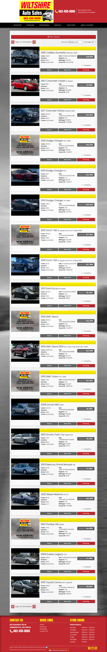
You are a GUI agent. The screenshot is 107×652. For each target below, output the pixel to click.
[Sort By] (75, 42)
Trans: (43, 62)
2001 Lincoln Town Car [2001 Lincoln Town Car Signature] (57, 434)
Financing (86, 70)
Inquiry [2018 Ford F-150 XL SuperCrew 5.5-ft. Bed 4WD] (49, 277)
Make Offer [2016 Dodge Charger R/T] (67, 189)
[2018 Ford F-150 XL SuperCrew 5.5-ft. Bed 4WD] (25, 265)
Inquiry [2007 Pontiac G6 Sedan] (49, 543)
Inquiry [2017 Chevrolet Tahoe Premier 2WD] (49, 129)
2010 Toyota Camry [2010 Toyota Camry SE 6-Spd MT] (56, 582)
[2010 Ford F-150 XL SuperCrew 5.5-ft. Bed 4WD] (25, 235)
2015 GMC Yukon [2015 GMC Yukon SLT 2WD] (53, 376)
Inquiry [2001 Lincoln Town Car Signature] (49, 453)
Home (42, 625)
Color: (43, 56)
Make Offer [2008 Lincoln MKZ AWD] (67, 423)
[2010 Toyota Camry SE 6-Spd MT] (25, 587)
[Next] (34, 42)
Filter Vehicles (53, 37)
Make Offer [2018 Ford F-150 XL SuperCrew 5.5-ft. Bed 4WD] (67, 277)
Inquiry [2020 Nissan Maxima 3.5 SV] (49, 513)
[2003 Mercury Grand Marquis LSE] (25, 469)
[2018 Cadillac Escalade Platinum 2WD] (25, 57)
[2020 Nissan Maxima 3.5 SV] (25, 499)
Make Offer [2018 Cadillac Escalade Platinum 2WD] (67, 70)
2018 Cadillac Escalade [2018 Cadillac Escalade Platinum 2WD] (59, 52)
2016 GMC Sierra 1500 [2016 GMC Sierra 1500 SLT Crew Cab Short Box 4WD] (64, 346)
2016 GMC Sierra (49, 316)
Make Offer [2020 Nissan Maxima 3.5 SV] (67, 513)
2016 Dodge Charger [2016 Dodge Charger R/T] (53, 170)
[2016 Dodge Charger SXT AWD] (25, 145)
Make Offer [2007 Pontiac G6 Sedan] (67, 543)
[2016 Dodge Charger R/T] (25, 175)
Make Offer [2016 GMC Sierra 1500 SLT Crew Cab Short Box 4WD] (67, 365)
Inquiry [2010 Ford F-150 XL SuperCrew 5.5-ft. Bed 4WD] (49, 249)
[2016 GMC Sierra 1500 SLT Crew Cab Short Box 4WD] (25, 351)
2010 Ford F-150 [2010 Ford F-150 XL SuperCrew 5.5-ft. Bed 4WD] (61, 230)
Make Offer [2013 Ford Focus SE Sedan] (67, 305)
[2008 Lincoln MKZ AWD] (25, 409)
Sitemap (32, 647)
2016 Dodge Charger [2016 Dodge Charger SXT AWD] (56, 140)
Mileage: (62, 60)
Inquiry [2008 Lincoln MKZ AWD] (49, 423)
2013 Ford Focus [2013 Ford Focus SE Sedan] (53, 288)
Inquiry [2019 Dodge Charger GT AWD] (49, 219)
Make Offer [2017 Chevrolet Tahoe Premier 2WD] (67, 129)
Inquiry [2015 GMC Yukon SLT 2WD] (49, 393)
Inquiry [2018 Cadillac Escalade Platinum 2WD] (49, 70)
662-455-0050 (67, 11)
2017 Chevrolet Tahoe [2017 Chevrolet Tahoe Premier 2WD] (58, 110)
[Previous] (12, 42)
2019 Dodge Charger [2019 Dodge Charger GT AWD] (55, 200)
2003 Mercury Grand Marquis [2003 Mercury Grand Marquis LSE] (58, 464)
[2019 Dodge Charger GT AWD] (25, 205)
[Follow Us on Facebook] (89, 648)
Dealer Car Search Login (15, 647)
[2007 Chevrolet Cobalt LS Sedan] (25, 85)
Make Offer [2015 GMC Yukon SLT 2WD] (67, 393)
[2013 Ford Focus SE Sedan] (25, 293)
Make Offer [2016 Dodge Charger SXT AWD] (67, 159)
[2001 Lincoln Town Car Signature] (25, 439)
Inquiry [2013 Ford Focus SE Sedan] (49, 305)
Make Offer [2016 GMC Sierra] (67, 335)
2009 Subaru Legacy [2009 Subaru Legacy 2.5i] (53, 554)
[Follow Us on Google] (96, 648)
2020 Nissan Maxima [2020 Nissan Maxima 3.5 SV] (54, 494)
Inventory (43, 627)
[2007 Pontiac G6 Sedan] (25, 529)
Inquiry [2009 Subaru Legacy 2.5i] (49, 571)
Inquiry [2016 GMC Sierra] (49, 335)
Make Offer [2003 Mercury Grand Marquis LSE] (67, 483)
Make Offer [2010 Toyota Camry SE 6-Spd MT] (67, 601)
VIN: (60, 56)
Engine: (61, 58)
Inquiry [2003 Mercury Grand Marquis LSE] (49, 483)
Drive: (43, 60)
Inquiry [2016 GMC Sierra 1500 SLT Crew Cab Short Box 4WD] (49, 365)
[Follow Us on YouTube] (92, 648)
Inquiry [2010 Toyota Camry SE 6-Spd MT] (49, 601)
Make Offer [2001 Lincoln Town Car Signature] (67, 453)
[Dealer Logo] (36, 11)
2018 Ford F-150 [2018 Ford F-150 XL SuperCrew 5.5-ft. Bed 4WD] (61, 260)
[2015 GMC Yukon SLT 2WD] (25, 381)
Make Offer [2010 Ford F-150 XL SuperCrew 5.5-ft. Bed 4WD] (67, 249)
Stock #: (62, 62)
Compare (87, 65)
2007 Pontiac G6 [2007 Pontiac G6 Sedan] (52, 524)
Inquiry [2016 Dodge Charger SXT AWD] (49, 159)
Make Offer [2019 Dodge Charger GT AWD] (67, 219)
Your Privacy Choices (41, 647)
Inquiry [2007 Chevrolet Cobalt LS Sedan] (49, 100)
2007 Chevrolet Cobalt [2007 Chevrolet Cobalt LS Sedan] (57, 80)
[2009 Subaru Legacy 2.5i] (25, 559)
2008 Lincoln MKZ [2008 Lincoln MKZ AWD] (52, 404)
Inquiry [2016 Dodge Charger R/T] (49, 189)
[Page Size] (94, 42)
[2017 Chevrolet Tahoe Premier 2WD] (25, 115)
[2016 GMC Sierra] (25, 321)
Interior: (44, 58)
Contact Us (44, 631)
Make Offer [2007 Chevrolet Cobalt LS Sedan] (67, 100)
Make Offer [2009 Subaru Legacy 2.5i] (67, 571)
